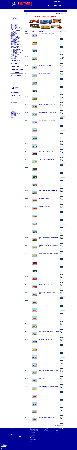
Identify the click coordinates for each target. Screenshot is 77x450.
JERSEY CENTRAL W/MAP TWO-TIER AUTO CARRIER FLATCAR (48, 104)
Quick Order (31, 441)
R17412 (26, 339)
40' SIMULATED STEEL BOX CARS (14, 24)
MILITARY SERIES (15, 66)
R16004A (26, 65)
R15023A (26, 229)
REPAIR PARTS (12, 103)
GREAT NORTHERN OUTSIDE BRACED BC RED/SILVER (47, 276)
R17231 (26, 120)
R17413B (26, 323)
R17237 (26, 96)
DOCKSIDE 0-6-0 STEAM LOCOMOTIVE (15, 13)
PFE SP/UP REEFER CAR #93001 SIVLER (45, 65)
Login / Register (57, 429)
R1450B (26, 276)
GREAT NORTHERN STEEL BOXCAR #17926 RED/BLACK (47, 394)
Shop (20, 8)
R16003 (26, 56)
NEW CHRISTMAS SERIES (13, 115)
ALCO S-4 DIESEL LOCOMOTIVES (14, 18)
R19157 (26, 370)
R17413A (26, 331)
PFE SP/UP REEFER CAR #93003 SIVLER (45, 81)
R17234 (26, 112)
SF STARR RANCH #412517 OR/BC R (44, 206)
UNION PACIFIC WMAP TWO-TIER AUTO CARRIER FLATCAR (48, 112)
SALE (12, 117)
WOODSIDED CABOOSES (13, 58)
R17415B (26, 292)
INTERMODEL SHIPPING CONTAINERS (15, 38)
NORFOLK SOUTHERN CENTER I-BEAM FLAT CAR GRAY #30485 (49, 331)
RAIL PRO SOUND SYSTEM (15, 106)
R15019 (26, 253)
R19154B (26, 394)
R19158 (26, 362)
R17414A (26, 315)
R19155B (26, 386)
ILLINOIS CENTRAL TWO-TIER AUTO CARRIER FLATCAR (47, 128)
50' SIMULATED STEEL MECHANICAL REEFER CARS (16, 28)
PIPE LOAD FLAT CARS (13, 57)
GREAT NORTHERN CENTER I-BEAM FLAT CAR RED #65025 (48, 308)
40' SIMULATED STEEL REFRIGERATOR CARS (16, 27)
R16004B (26, 73)
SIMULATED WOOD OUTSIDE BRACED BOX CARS (16, 52)
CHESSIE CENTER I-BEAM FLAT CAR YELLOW (46, 347)
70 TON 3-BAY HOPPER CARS (14, 31)
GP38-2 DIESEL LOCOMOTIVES (14, 15)
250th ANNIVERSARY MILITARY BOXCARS (15, 113)
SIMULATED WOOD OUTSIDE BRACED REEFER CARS (17, 50)
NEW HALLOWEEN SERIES (13, 114)
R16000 (26, 33)
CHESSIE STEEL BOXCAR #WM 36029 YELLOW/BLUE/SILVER (48, 386)
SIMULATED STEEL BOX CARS (14, 53)
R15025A (26, 206)
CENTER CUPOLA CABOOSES (14, 42)
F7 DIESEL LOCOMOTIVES (13, 17)
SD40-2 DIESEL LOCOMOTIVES (14, 14)
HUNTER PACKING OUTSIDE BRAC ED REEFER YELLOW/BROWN (49, 253)
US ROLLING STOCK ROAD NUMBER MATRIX (16, 44)
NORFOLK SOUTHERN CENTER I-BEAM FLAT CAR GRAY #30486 (49, 323)
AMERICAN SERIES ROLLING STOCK (15, 47)
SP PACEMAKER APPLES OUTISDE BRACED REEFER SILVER (48, 182)
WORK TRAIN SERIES (16, 75)
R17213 (26, 151)
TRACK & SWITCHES (15, 95)
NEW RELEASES (14, 110)
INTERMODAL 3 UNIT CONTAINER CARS (15, 37)
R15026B (26, 182)
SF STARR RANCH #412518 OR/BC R (44, 198)
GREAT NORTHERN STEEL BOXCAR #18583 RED (46, 409)
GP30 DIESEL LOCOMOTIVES (14, 16)
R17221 (26, 135)
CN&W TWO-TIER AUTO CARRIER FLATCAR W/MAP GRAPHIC (48, 96)
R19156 (26, 378)
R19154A (26, 401)
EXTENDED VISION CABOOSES (14, 43)
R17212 (26, 159)
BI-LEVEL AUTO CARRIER (13, 29)
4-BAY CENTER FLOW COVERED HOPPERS (15, 30)
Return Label (42, 8)
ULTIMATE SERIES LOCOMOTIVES (15, 11)
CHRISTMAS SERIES (15, 60)
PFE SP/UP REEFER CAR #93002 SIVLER (45, 73)
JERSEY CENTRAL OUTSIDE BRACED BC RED (46, 284)
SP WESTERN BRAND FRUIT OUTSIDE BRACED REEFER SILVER (48, 229)
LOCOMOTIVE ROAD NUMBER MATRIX (15, 19)
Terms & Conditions (46, 430)
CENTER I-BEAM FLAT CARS (14, 56)
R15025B (26, 198)
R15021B (26, 245)
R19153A (26, 417)
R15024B (26, 214)
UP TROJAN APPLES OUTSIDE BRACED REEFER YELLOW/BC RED (49, 214)
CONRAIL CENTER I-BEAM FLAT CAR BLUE (45, 339)
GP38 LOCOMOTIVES (13, 111)
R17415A (26, 300)
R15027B (26, 167)
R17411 (26, 347)
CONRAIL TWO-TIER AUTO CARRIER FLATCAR (46, 143)
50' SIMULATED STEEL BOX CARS (14, 25)
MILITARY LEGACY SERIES (17, 69)
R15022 (26, 237)
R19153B (26, 409)
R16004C (26, 81)
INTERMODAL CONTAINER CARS (14, 36)
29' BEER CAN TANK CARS (14, 33)
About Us (26, 8)
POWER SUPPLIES (15, 92)
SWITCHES (12, 97)
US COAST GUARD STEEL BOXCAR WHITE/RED (46, 362)
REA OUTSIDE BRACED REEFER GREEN (45, 167)
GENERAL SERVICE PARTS (14, 102)
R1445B (26, 284)
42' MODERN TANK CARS (13, 34)
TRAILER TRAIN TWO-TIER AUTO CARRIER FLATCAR (47, 159)
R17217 (26, 143)
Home (26, 11)
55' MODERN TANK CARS (13, 35)
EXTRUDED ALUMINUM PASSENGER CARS (15, 41)
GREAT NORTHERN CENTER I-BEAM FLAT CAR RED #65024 (48, 315)
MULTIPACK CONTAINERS (14, 39)
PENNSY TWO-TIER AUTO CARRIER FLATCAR (46, 151)
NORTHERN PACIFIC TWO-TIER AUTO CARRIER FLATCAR (48, 120)
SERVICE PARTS (14, 101)
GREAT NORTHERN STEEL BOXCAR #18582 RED (46, 417)
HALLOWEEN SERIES (15, 63)
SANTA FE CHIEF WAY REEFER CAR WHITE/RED (46, 56)
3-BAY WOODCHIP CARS (13, 32)
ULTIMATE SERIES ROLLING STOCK (15, 22)
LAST (65, 13)
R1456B (26, 268)
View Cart (57, 430)
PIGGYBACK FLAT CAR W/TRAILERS (15, 54)
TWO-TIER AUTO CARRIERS (14, 55)
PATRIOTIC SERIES (15, 72)
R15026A (26, 190)
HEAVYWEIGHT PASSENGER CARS (15, 40)
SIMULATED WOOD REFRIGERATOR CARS (15, 49)
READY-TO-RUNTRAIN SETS (15, 88)
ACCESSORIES (12, 98)
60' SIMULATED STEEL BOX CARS (14, 26)
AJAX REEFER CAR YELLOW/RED (44, 41)
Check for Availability (62, 57)
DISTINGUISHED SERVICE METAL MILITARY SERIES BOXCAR (48, 370)
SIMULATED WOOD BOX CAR (14, 51)
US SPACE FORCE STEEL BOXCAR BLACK (45, 378)
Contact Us (33, 8)
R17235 (26, 104)
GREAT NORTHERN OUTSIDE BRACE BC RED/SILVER (47, 261)
